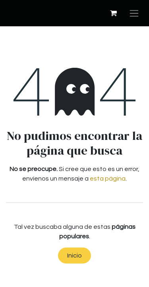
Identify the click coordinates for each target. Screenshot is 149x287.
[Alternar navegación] (134, 13)
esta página (108, 178)
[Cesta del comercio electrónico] (113, 13)
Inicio (74, 255)
